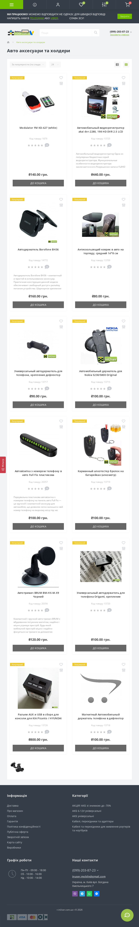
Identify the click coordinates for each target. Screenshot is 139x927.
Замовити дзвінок (119, 34)
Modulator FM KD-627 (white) (38, 127)
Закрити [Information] (124, 16)
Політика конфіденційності (24, 826)
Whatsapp (89, 893)
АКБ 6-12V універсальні (86, 811)
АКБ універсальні (83, 816)
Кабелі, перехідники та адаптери (92, 821)
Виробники (14, 847)
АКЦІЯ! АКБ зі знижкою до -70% (91, 805)
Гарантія (12, 821)
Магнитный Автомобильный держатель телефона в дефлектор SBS (101, 718)
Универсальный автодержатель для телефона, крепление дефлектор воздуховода (38, 374)
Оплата (11, 816)
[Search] (95, 32)
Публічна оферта (17, 832)
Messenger (96, 893)
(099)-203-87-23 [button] (85, 870)
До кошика (38, 183)
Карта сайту (14, 842)
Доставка (12, 805)
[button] (58, 4)
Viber (75, 893)
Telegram (82, 893)
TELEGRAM (37, 18)
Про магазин (15, 811)
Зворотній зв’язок (18, 837)
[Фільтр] (3, 465)
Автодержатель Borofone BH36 (38, 249)
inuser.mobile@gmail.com (89, 876)
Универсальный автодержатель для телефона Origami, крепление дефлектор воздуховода (101, 596)
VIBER (54, 18)
